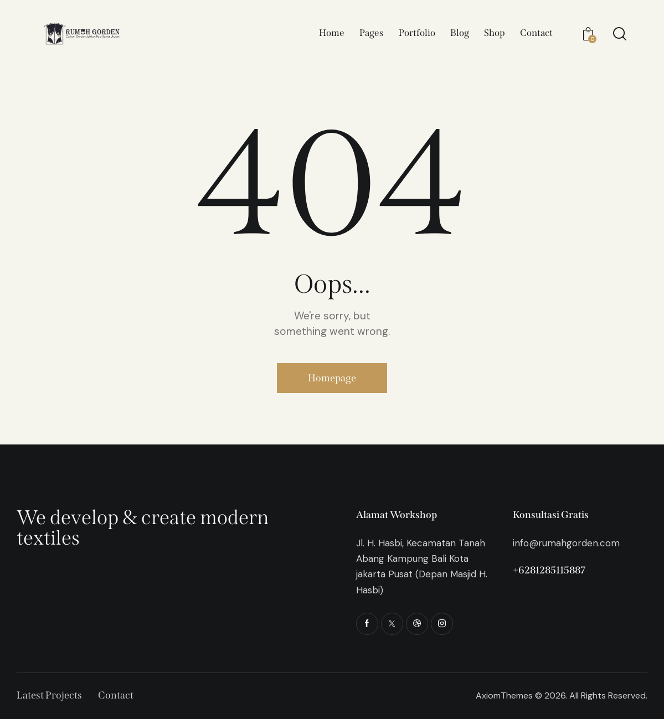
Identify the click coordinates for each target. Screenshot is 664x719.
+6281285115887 (549, 570)
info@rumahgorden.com (566, 543)
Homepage (332, 378)
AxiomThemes (504, 695)
